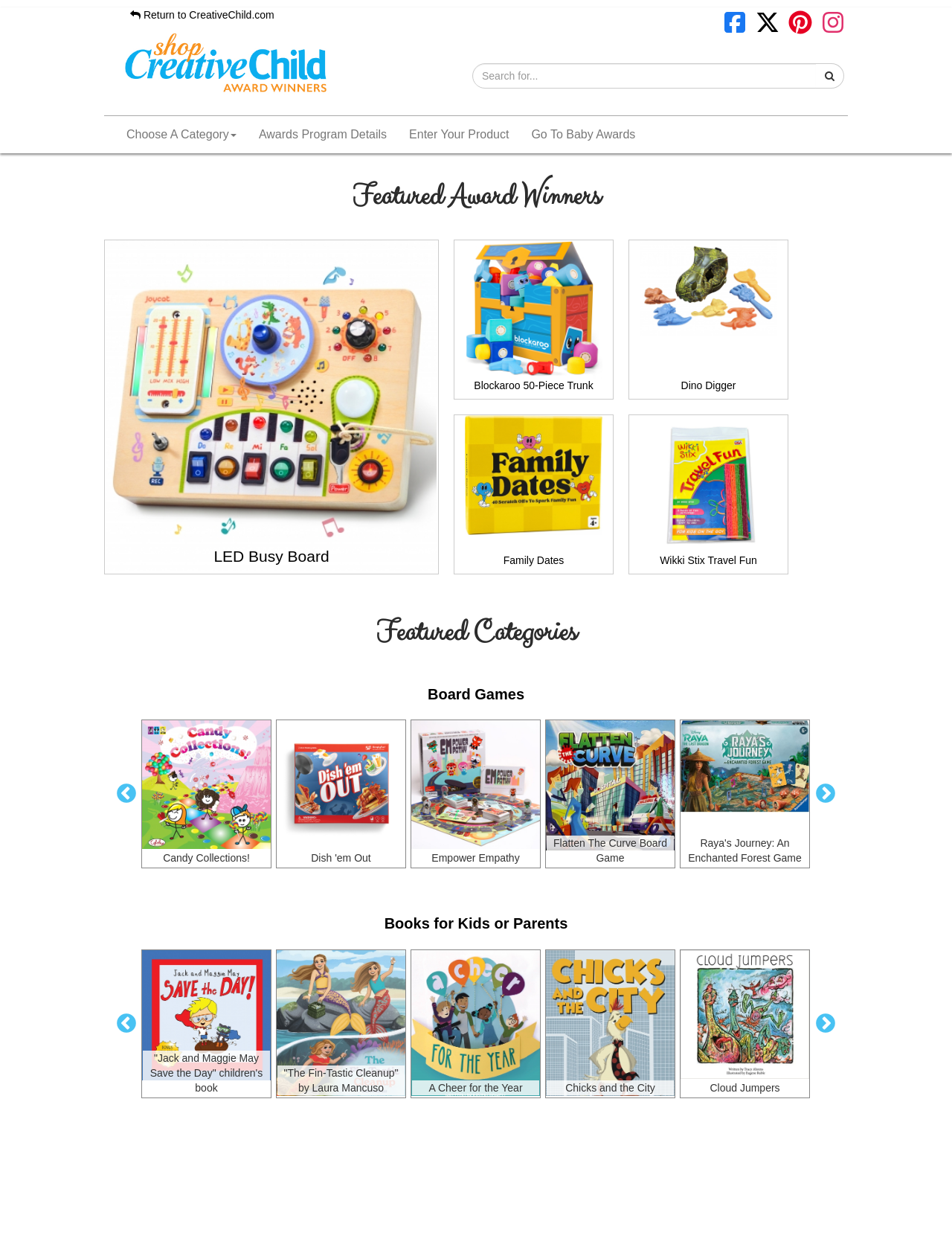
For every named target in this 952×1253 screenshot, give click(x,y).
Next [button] (825, 794)
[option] (206, 794)
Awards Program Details (323, 134)
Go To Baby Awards (583, 134)
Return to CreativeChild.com (202, 15)
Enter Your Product (459, 134)
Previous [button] (126, 794)
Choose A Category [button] (181, 134)
